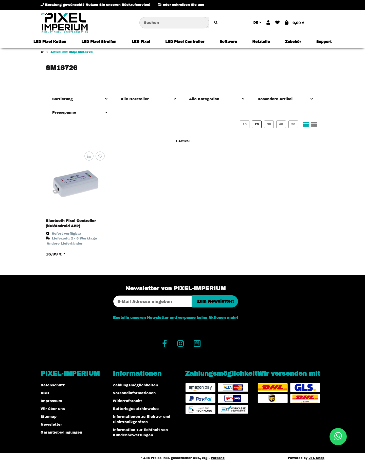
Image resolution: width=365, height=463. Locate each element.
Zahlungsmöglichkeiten (135, 385)
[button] (268, 23)
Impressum (51, 401)
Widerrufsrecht (127, 401)
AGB (45, 393)
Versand (218, 458)
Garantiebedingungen (61, 432)
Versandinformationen (134, 393)
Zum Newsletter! (215, 301)
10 (245, 124)
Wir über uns (53, 409)
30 (269, 124)
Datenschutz (53, 385)
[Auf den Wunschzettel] (100, 155)
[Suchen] (174, 22)
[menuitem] (50, 41)
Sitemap (49, 417)
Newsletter (51, 424)
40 (281, 124)
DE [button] (257, 22)
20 (257, 124)
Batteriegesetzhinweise (136, 409)
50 (293, 124)
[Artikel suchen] (216, 22)
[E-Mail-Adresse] (153, 301)
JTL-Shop (316, 458)
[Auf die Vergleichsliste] (88, 155)
